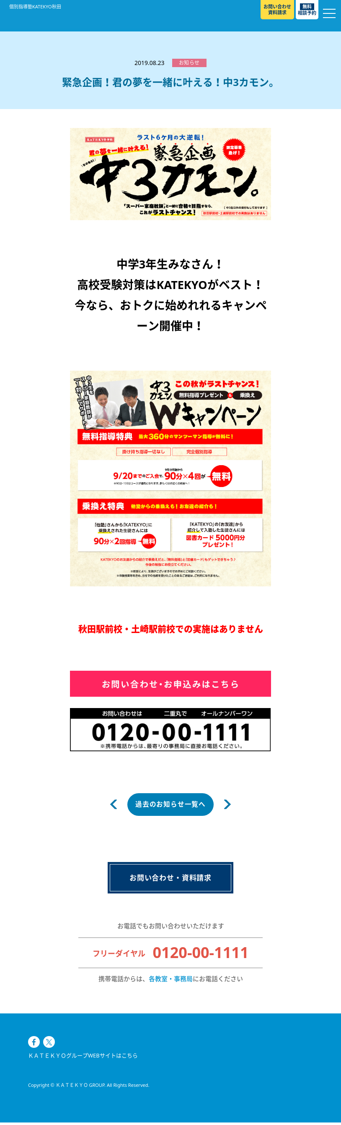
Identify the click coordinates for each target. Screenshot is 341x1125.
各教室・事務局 (171, 981)
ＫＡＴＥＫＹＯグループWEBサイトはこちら (83, 1069)
